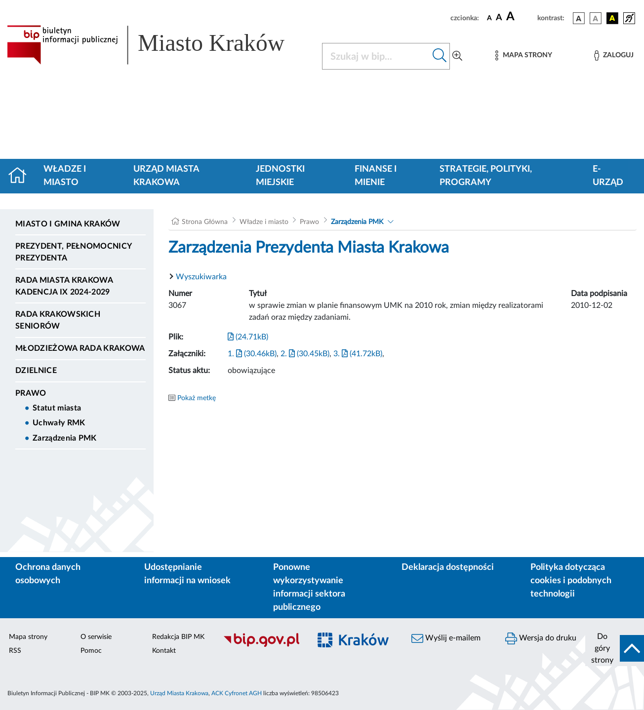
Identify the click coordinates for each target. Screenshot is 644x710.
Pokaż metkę (196, 398)
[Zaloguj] (614, 55)
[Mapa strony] (523, 55)
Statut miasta (57, 408)
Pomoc (91, 650)
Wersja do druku (540, 638)
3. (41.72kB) (357, 354)
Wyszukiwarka (201, 277)
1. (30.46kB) (252, 354)
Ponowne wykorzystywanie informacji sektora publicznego (309, 587)
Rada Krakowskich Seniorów (57, 320)
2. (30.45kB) (305, 354)
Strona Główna (205, 222)
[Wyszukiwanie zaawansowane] (457, 56)
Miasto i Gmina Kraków (68, 224)
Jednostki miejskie (280, 176)
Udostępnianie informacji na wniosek (187, 574)
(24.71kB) (248, 337)
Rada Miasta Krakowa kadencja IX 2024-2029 (64, 286)
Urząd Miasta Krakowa (166, 176)
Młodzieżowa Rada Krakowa (80, 348)
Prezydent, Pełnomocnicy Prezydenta (73, 252)
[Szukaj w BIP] (376, 56)
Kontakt (164, 650)
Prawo (30, 393)
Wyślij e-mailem (446, 638)
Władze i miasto (64, 176)
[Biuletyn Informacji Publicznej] (261, 645)
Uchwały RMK (59, 423)
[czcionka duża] (520, 17)
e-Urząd (608, 176)
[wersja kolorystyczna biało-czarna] (595, 18)
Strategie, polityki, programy (486, 176)
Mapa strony (28, 637)
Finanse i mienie (376, 176)
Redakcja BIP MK (178, 637)
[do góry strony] (614, 648)
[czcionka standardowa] (489, 18)
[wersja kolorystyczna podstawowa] (578, 18)
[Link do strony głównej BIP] (158, 45)
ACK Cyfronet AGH (236, 693)
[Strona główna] (21, 176)
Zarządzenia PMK (65, 438)
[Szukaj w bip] (440, 56)
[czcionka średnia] (499, 18)
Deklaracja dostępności (448, 567)
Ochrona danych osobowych (47, 574)
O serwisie (96, 637)
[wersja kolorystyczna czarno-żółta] (612, 18)
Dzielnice (36, 370)
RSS (15, 650)
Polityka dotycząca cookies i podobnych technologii (570, 580)
